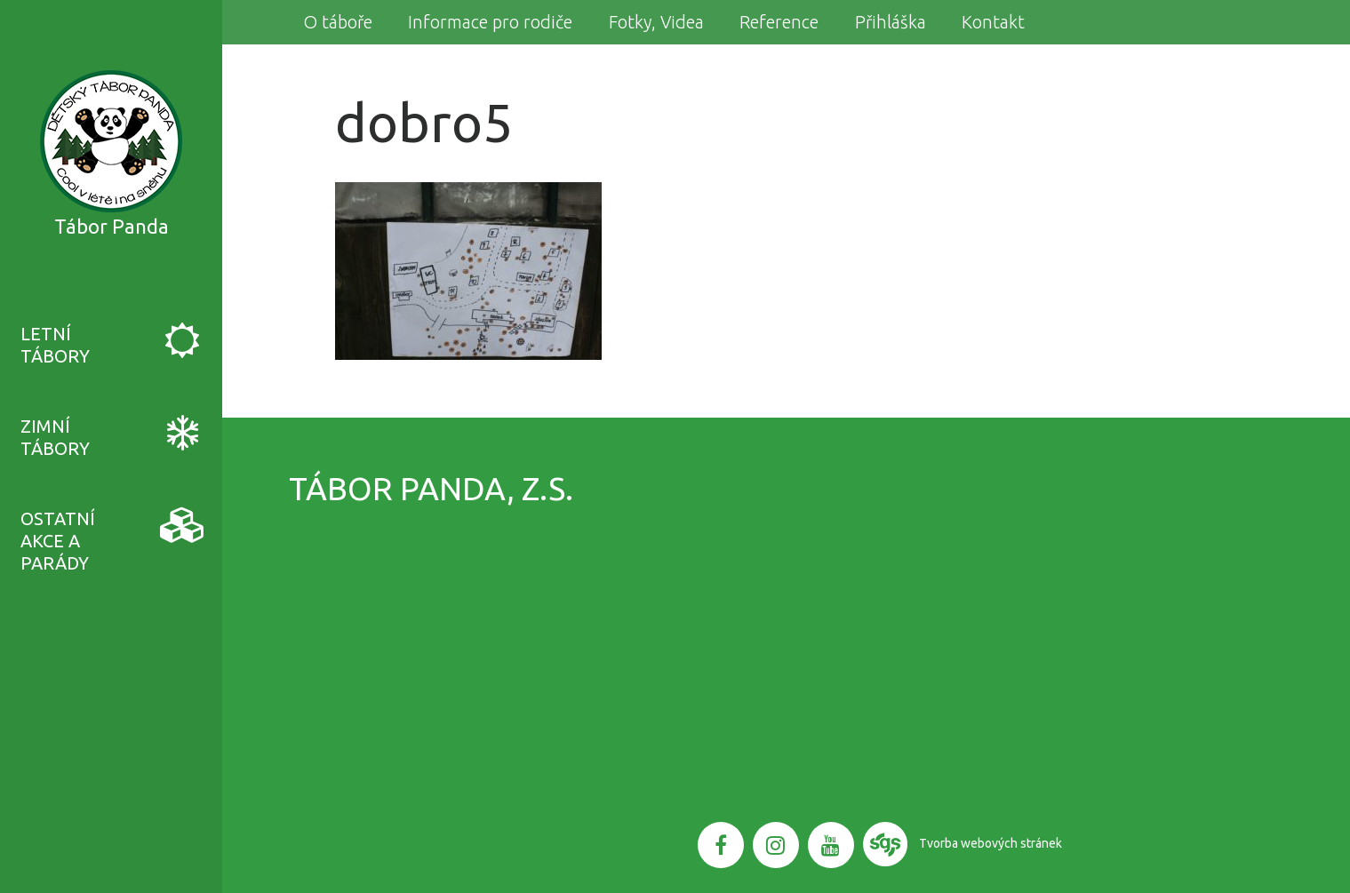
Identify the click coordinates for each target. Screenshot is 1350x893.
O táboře (337, 22)
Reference (779, 22)
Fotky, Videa (656, 22)
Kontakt (993, 22)
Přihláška (890, 22)
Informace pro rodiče (490, 22)
